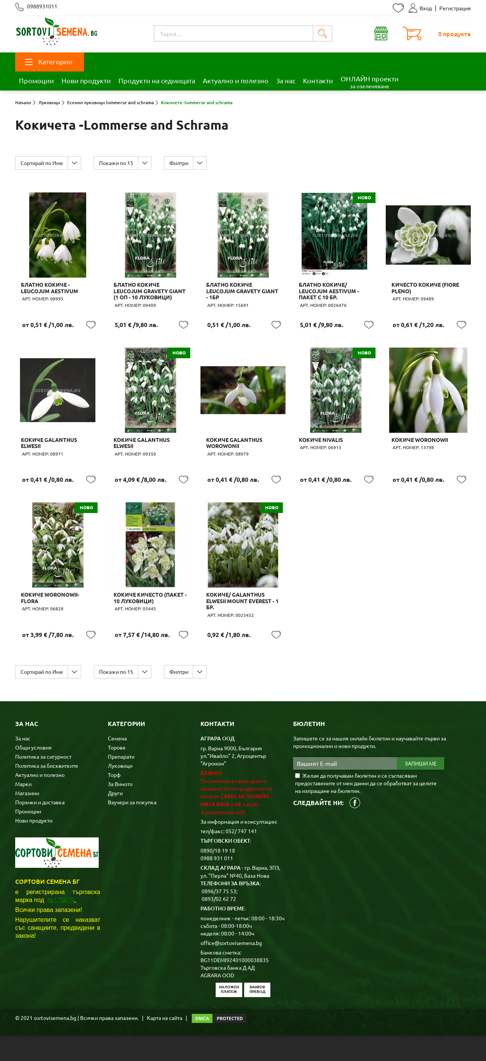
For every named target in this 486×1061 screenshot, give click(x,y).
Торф (114, 800)
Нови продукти (86, 80)
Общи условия (33, 772)
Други (115, 818)
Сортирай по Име (42, 162)
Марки (23, 809)
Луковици (120, 791)
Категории (49, 61)
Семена (117, 763)
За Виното (120, 809)
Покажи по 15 (119, 162)
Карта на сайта (164, 1043)
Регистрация (455, 8)
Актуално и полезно (235, 80)
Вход (420, 8)
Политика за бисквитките (46, 791)
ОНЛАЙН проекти (370, 82)
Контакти (318, 80)
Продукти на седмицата (156, 80)
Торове (117, 772)
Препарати (121, 781)
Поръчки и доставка (40, 827)
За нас (285, 80)
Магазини (27, 818)
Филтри (183, 162)
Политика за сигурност (43, 781)
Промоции (36, 80)
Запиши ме (421, 789)
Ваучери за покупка (132, 827)
